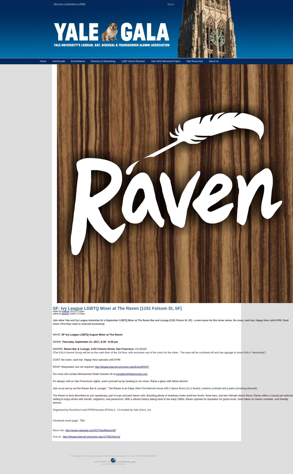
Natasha (65, 311)
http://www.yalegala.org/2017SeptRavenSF (90, 430)
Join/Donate (58, 61)
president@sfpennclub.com (132, 374)
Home (43, 61)
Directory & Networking (103, 61)
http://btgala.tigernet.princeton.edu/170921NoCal (91, 436)
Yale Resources (194, 61)
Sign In (170, 4)
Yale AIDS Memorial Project (165, 61)
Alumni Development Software (114, 464)
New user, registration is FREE (70, 4)
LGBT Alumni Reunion (133, 61)
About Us (214, 61)
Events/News (78, 61)
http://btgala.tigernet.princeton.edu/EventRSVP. (122, 366)
